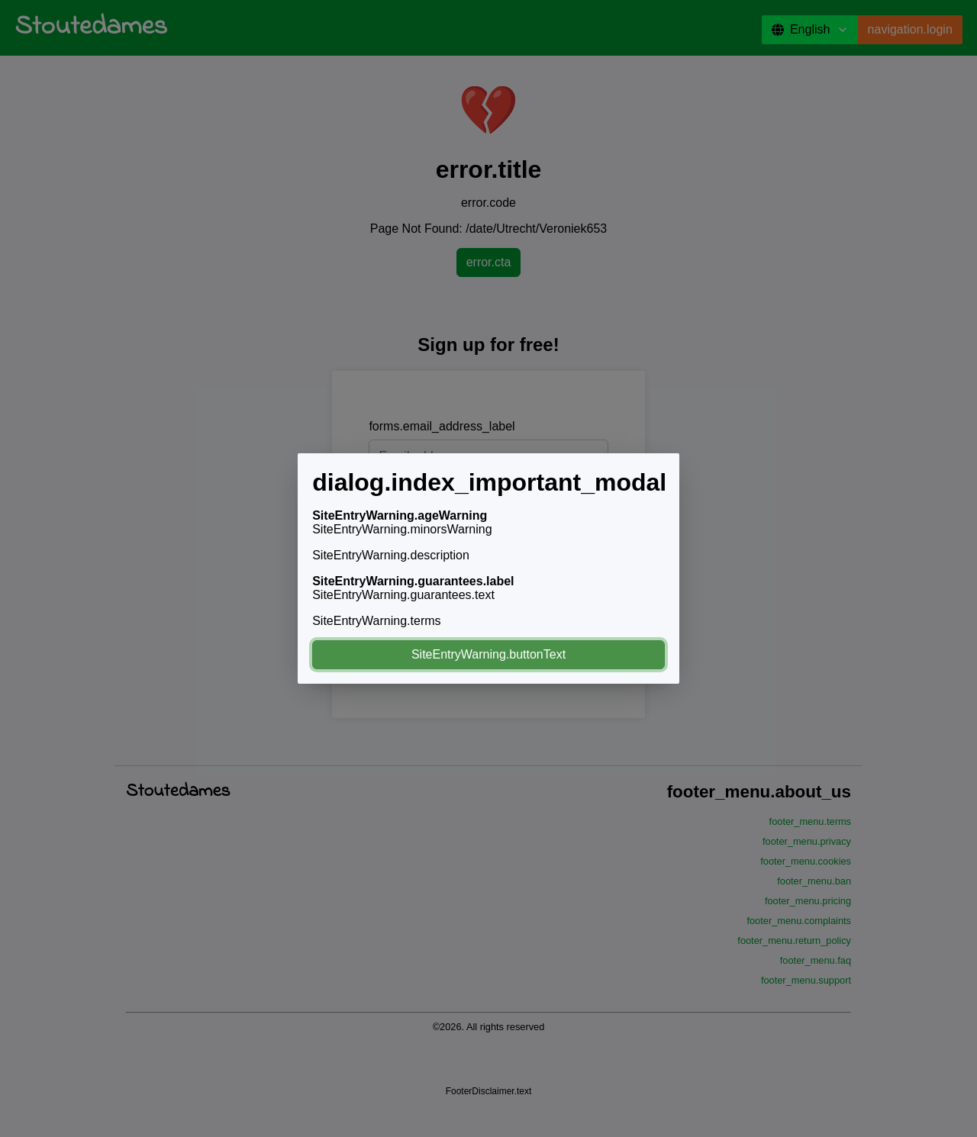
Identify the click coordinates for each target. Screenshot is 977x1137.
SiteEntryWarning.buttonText (488, 654)
